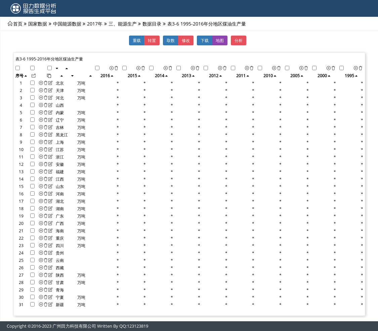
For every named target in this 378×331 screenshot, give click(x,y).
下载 (205, 40)
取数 (171, 40)
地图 (220, 40)
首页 (18, 23)
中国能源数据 (67, 23)
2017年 (94, 23)
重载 (137, 40)
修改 (186, 40)
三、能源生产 (123, 23)
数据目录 (151, 23)
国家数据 (37, 23)
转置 (152, 40)
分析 (239, 40)
